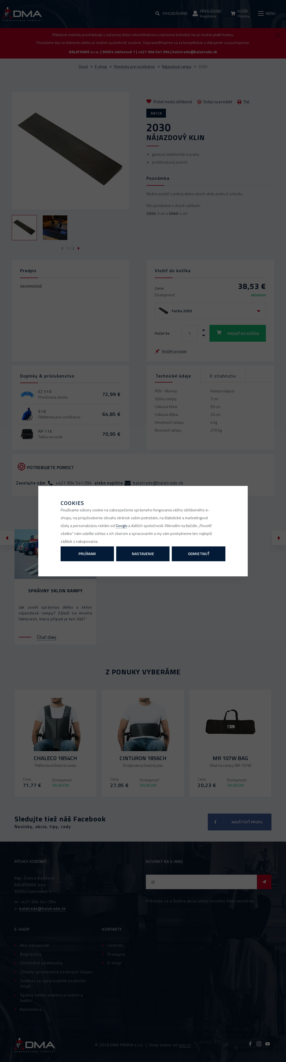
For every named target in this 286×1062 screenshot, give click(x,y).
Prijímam (87, 553)
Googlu (121, 525)
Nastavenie (143, 553)
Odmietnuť (198, 553)
